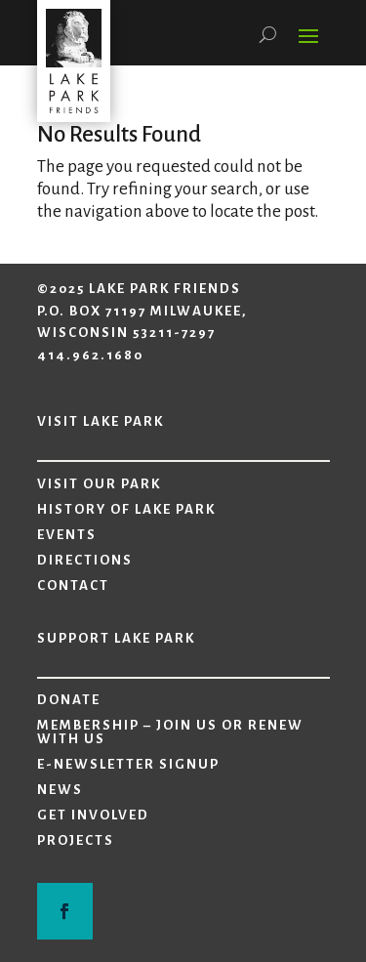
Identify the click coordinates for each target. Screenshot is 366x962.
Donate (69, 700)
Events (67, 535)
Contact (73, 586)
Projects (75, 841)
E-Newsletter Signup (128, 765)
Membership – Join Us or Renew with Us (170, 732)
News (60, 790)
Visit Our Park (99, 484)
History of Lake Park (126, 510)
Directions (85, 560)
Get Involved (93, 815)
